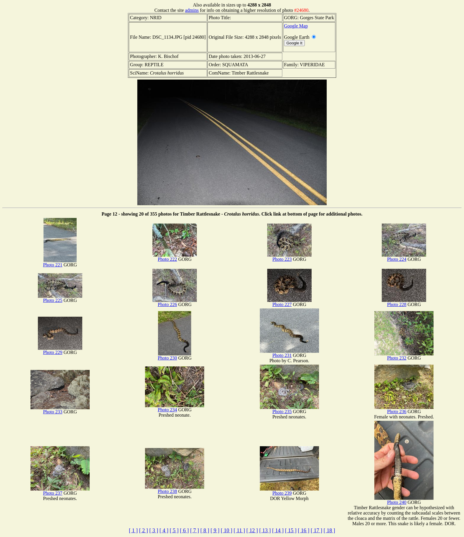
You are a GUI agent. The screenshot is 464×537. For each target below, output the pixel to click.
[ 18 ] (329, 530)
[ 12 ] (252, 530)
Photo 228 (404, 302)
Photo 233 (60, 409)
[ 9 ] (215, 530)
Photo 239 (289, 491)
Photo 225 (60, 298)
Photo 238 (174, 489)
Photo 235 (289, 409)
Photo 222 (174, 257)
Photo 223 (289, 257)
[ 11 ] (239, 530)
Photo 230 (174, 355)
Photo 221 (59, 262)
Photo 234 (174, 407)
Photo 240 (404, 500)
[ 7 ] (194, 530)
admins (192, 10)
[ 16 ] (303, 530)
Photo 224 (404, 257)
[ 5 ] (174, 530)
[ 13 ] (265, 530)
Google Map (296, 25)
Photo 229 (60, 350)
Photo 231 (289, 353)
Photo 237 (60, 491)
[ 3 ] (153, 530)
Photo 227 (289, 302)
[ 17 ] (316, 530)
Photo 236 (404, 409)
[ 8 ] (204, 530)
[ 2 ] (143, 530)
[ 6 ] (184, 530)
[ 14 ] (277, 530)
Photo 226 (174, 302)
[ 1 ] (133, 530)
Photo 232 (404, 355)
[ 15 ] (291, 530)
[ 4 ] (164, 530)
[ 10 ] (226, 530)
